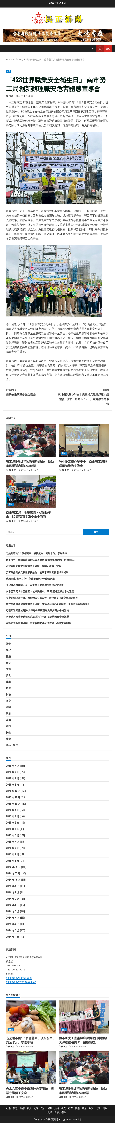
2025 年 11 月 (13, 797)
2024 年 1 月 (12, 936)
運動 (8, 681)
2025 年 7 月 (12, 822)
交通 (8, 669)
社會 (8, 71)
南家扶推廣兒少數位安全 (32, 392)
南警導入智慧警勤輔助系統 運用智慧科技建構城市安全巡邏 (37, 616)
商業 (8, 713)
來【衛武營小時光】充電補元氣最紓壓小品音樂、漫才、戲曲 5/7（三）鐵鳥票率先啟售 (83, 397)
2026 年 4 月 (12, 765)
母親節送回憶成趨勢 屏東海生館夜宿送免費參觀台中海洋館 (37, 610)
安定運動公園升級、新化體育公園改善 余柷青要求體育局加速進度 (42, 597)
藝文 (8, 662)
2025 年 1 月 (12, 860)
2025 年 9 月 (12, 810)
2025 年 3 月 (12, 848)
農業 (8, 738)
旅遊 (8, 688)
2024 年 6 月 (12, 905)
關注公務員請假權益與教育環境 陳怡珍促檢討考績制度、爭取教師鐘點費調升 (48, 604)
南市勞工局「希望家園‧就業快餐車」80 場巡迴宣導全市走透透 (28, 514)
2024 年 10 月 (13, 879)
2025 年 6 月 (12, 829)
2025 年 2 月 (12, 854)
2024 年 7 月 (12, 898)
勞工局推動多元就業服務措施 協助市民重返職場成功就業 (30, 463)
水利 (11, 1080)
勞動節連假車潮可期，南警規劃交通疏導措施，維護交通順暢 (38, 623)
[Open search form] (93, 49)
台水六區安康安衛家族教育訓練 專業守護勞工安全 (33, 566)
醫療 (8, 656)
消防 (8, 726)
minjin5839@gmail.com (19, 977)
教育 (8, 700)
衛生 (8, 732)
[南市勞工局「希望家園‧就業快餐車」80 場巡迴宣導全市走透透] (31, 491)
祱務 (8, 694)
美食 (8, 675)
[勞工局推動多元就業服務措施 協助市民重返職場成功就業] (31, 440)
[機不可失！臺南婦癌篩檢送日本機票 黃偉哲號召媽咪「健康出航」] (84, 1017)
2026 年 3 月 (12, 772)
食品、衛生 (12, 745)
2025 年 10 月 (13, 803)
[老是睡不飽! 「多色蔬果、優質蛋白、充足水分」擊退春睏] (31, 1017)
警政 (8, 650)
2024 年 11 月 (13, 873)
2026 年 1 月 (12, 784)
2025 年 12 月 (13, 791)
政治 (8, 719)
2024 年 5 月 (12, 911)
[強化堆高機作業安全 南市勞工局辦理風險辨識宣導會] (84, 440)
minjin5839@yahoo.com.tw (21, 981)
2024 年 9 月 (12, 886)
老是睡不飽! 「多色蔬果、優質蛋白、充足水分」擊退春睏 (36, 553)
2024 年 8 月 (12, 892)
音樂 (8, 707)
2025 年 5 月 (12, 835)
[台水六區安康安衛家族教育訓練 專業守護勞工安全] (31, 1067)
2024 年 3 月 (12, 924)
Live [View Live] (103, 48)
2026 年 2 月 (12, 778)
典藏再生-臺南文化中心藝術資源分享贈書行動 (30, 578)
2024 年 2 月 (12, 930)
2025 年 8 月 (12, 816)
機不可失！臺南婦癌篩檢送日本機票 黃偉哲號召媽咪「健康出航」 (41, 559)
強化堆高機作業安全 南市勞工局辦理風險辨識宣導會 (83, 463)
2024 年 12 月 (13, 867)
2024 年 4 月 (13, 917)
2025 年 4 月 (12, 841)
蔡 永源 (9, 95)
